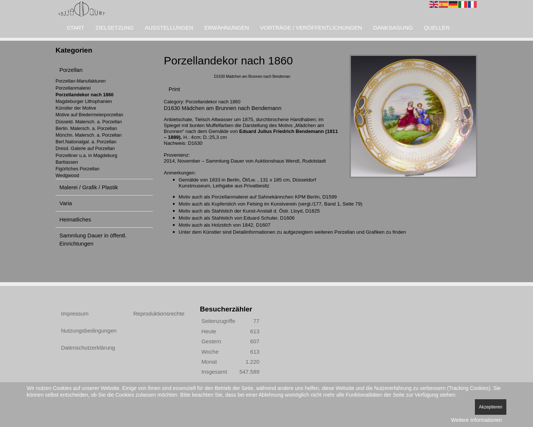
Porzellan (71, 70)
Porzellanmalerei (73, 88)
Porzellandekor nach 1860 (85, 94)
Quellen (437, 27)
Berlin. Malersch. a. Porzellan (86, 128)
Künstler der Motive (76, 108)
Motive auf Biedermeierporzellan (89, 114)
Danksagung (393, 27)
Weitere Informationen (476, 420)
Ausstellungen (169, 27)
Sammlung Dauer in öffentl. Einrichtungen (93, 239)
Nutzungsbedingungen (89, 330)
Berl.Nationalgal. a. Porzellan (86, 141)
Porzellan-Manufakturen (80, 81)
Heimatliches (75, 219)
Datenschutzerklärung (88, 347)
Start (75, 27)
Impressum (74, 313)
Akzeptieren (490, 407)
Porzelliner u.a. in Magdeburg (86, 155)
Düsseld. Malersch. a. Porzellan (89, 121)
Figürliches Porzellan (77, 168)
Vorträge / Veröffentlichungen (311, 27)
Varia (66, 203)
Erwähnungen (226, 27)
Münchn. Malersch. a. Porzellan (89, 135)
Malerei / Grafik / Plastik (89, 187)
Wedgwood (67, 175)
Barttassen (67, 162)
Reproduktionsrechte (158, 313)
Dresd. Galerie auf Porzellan (85, 148)
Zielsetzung (114, 27)
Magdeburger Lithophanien (84, 101)
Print (174, 89)
